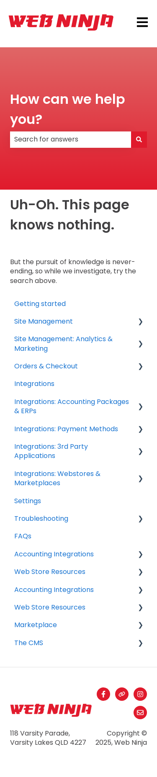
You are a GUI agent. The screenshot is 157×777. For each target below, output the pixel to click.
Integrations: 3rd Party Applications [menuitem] (51, 451)
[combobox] (70, 139)
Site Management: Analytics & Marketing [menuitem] (63, 343)
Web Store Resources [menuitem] (49, 571)
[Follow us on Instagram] (140, 694)
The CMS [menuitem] (28, 643)
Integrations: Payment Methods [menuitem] (66, 429)
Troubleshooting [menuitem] (41, 518)
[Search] (139, 139)
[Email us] (140, 712)
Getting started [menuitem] (40, 304)
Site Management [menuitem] (43, 321)
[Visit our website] (122, 694)
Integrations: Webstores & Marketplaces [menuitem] (57, 478)
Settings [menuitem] (27, 501)
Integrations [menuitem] (34, 383)
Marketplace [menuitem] (35, 625)
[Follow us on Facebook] (103, 694)
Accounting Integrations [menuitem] (54, 554)
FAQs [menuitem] (22, 536)
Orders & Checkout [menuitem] (46, 366)
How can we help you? (67, 109)
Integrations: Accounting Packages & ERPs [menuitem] (71, 406)
